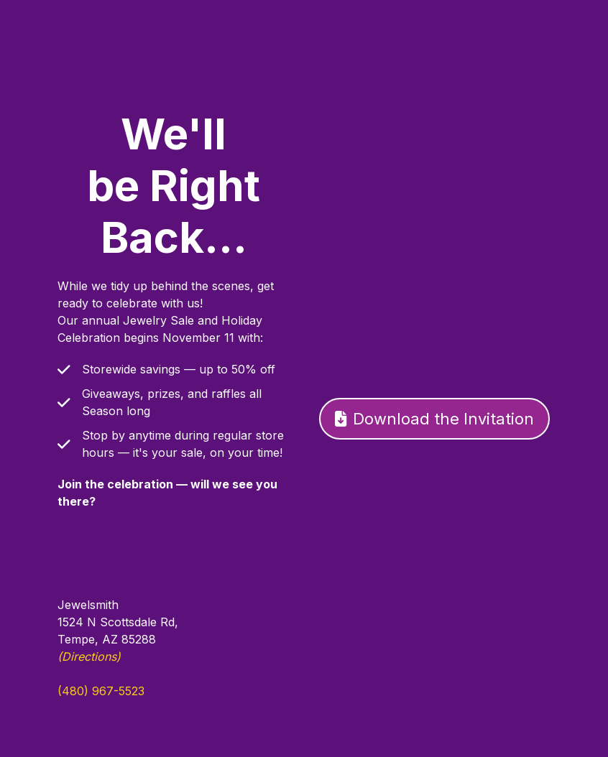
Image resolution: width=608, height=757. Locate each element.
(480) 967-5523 (100, 691)
